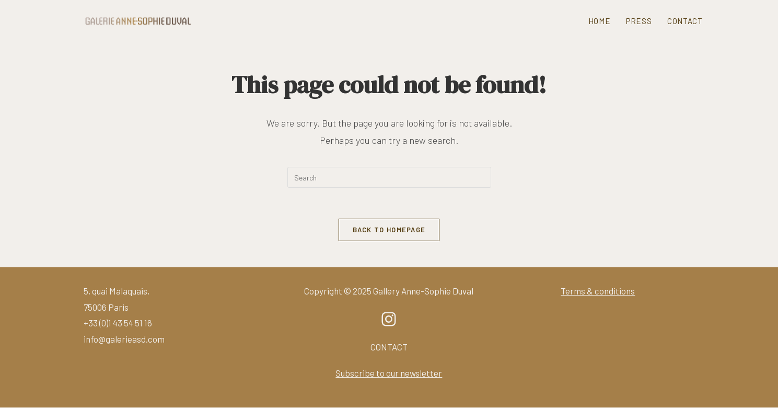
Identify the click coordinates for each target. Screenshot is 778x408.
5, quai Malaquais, (116, 291)
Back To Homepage (389, 230)
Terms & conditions (598, 291)
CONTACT (389, 347)
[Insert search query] (389, 177)
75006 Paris (106, 307)
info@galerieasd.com (124, 339)
